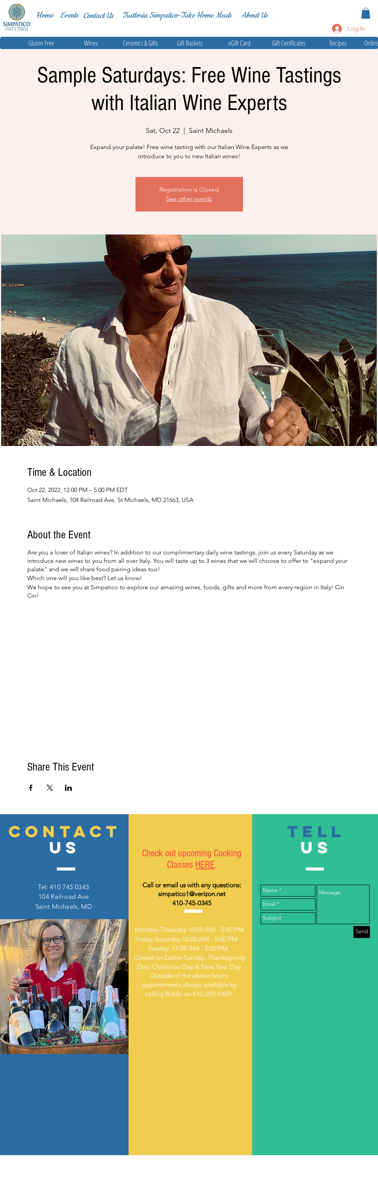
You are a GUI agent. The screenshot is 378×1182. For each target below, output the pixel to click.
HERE (205, 865)
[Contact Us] (98, 15)
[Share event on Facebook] (31, 788)
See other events (189, 198)
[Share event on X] (49, 788)
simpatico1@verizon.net (192, 894)
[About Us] (254, 15)
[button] (365, 13)
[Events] (69, 15)
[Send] (361, 932)
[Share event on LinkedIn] (68, 788)
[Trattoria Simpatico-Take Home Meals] (177, 15)
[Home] (44, 15)
